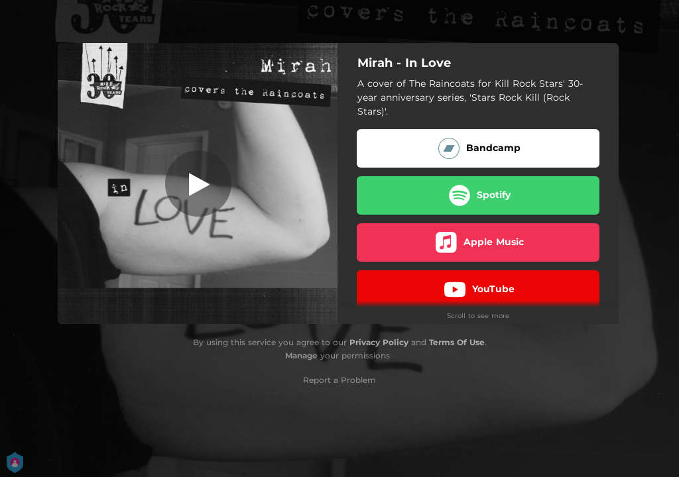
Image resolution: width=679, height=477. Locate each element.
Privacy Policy (378, 342)
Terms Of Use (457, 342)
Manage (301, 355)
